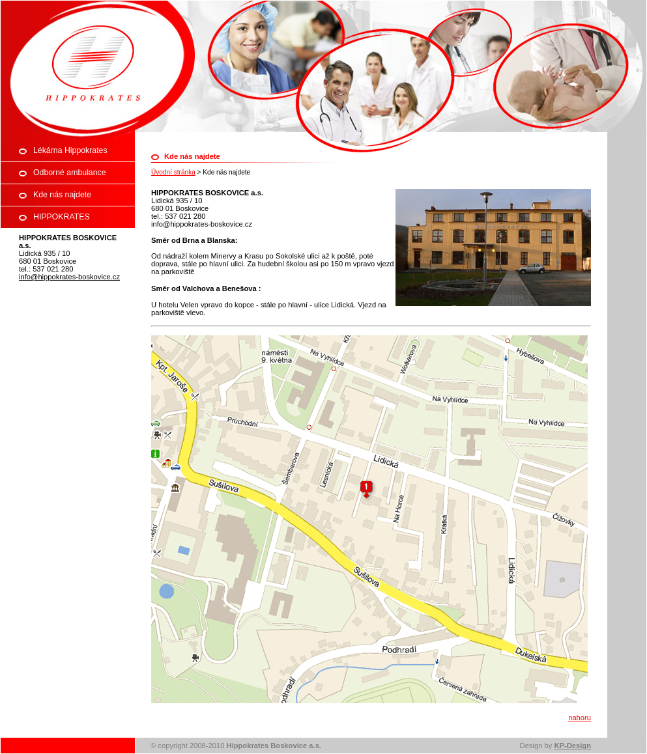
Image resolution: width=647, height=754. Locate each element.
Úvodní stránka (173, 172)
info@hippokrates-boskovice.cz (69, 277)
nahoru (579, 717)
